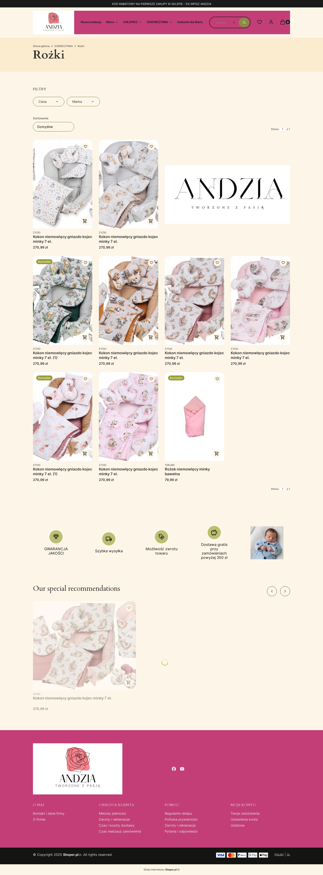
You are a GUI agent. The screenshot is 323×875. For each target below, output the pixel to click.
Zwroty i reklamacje (114, 819)
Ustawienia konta (244, 819)
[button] (244, 22)
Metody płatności (112, 813)
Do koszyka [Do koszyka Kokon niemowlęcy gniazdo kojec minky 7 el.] (85, 221)
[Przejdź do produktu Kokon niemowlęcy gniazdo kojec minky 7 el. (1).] (62, 300)
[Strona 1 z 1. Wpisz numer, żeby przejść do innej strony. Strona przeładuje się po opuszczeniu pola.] (282, 129)
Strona (275, 129)
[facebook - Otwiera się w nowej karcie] (173, 768)
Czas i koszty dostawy (117, 825)
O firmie (39, 819)
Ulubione (238, 825)
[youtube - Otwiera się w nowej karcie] (182, 768)
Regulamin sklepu (178, 813)
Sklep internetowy (160, 869)
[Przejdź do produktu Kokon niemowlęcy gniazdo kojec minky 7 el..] (62, 184)
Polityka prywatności (181, 819)
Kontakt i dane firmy (48, 813)
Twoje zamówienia (245, 813)
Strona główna (41, 46)
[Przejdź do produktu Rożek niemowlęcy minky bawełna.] (194, 416)
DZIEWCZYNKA (64, 46)
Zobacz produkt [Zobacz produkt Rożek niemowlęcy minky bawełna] (217, 453)
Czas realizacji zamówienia (120, 831)
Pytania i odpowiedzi (181, 831)
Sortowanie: (41, 118)
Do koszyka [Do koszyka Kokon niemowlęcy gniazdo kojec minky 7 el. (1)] (85, 337)
